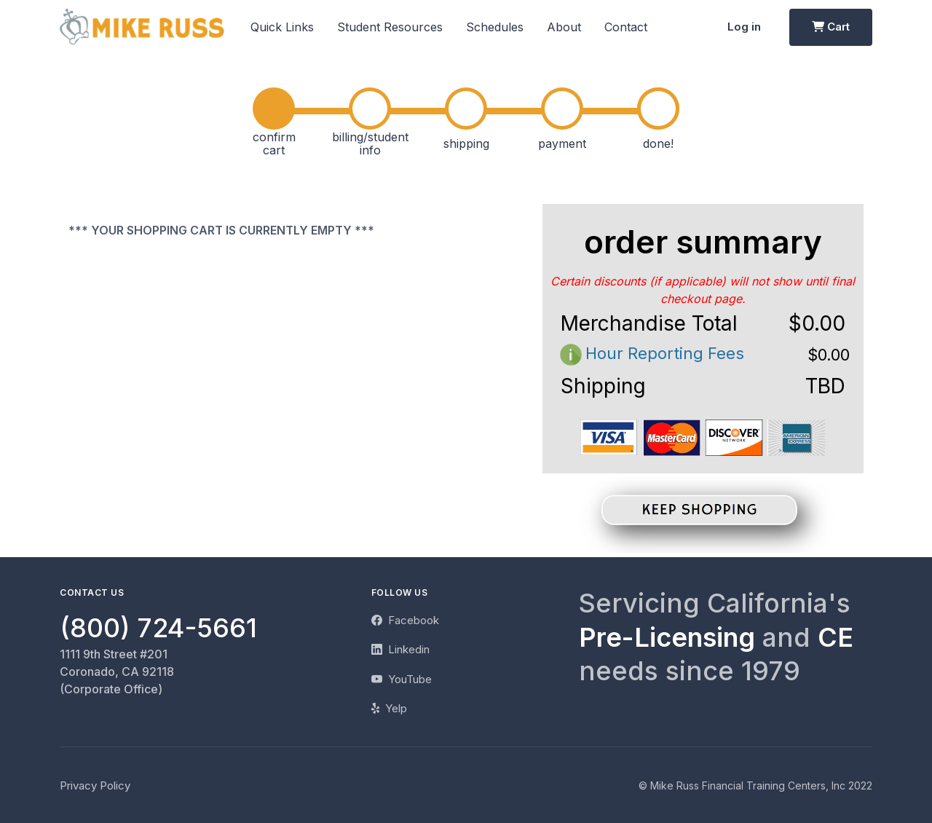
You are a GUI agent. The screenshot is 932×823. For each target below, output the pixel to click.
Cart (831, 27)
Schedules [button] (495, 27)
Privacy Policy (95, 785)
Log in (744, 27)
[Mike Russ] (142, 27)
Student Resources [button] (390, 27)
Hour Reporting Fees (650, 353)
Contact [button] (625, 27)
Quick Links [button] (282, 27)
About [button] (564, 27)
